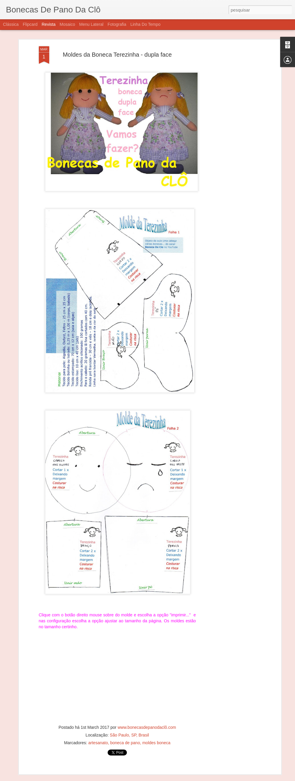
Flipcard (30, 24)
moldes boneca (156, 726)
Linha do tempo (145, 24)
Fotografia (117, 24)
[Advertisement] (228, 69)
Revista (48, 24)
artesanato (98, 726)
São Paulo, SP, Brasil (129, 718)
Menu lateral (91, 24)
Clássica (11, 24)
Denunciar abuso (190, 778)
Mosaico (67, 24)
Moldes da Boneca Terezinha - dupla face (117, 38)
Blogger (171, 778)
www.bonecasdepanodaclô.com (147, 710)
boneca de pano (125, 726)
